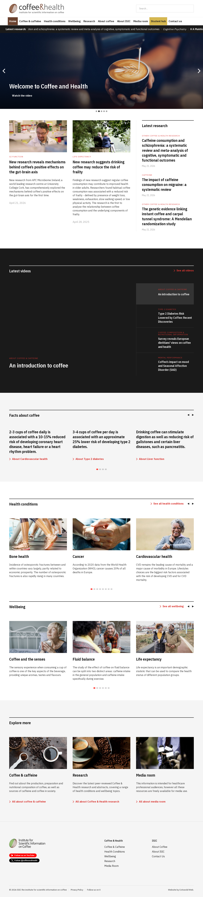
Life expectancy (82, 156)
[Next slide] (192, 415)
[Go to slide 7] (109, 589)
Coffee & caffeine (30, 21)
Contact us (175, 21)
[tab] (165, 293)
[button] (4, 71)
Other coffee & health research (161, 136)
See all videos (185, 270)
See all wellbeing (173, 606)
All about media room (152, 801)
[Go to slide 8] (111, 589)
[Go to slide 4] (106, 469)
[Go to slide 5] (103, 589)
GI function (16, 156)
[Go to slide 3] (103, 469)
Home (12, 21)
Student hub (158, 21)
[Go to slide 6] (106, 589)
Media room (140, 21)
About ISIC (124, 21)
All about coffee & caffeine (29, 801)
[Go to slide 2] (100, 469)
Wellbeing (74, 21)
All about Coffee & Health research (97, 801)
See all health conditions (168, 503)
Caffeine (147, 175)
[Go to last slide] (189, 415)
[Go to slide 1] (97, 469)
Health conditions (54, 21)
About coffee (106, 21)
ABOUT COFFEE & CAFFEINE (172, 289)
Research (89, 21)
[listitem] (38, 446)
